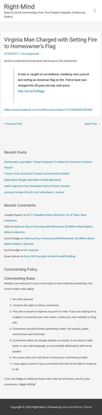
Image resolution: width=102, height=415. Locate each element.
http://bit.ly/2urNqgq (31, 91)
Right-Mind (19, 6)
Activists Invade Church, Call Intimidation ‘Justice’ (34, 192)
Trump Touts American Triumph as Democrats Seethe (36, 173)
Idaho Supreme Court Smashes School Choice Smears (37, 186)
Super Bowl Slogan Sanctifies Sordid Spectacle (32, 179)
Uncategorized (30, 53)
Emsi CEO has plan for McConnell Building (49, 256)
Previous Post (12, 123)
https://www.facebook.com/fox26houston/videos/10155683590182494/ (48, 109)
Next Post (92, 123)
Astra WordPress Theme (77, 407)
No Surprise (31, 250)
